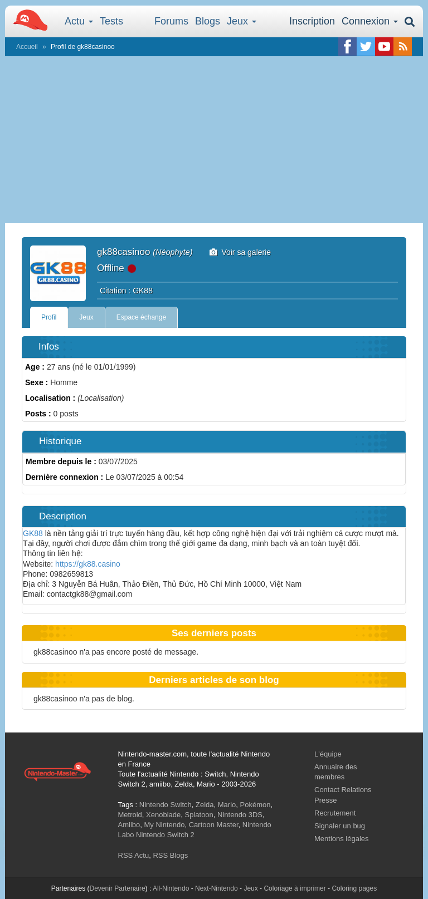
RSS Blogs (170, 855)
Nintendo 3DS (239, 814)
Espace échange (141, 317)
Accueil (27, 47)
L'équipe (328, 754)
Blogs (207, 21)
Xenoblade (163, 814)
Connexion (370, 21)
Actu (79, 21)
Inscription (312, 21)
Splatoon (199, 814)
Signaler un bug (339, 826)
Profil (48, 317)
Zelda (205, 804)
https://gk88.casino (87, 563)
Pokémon (255, 804)
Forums (171, 21)
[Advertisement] (214, 140)
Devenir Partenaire (117, 888)
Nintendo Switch (165, 804)
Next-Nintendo (216, 888)
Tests (111, 21)
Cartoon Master (214, 825)
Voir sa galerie (240, 252)
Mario (227, 804)
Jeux (241, 21)
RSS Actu (133, 855)
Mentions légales (341, 838)
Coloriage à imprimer (294, 888)
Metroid (130, 814)
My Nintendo (164, 825)
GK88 (33, 533)
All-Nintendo (171, 888)
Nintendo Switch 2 (165, 835)
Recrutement (335, 813)
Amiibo (129, 825)
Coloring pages (354, 888)
